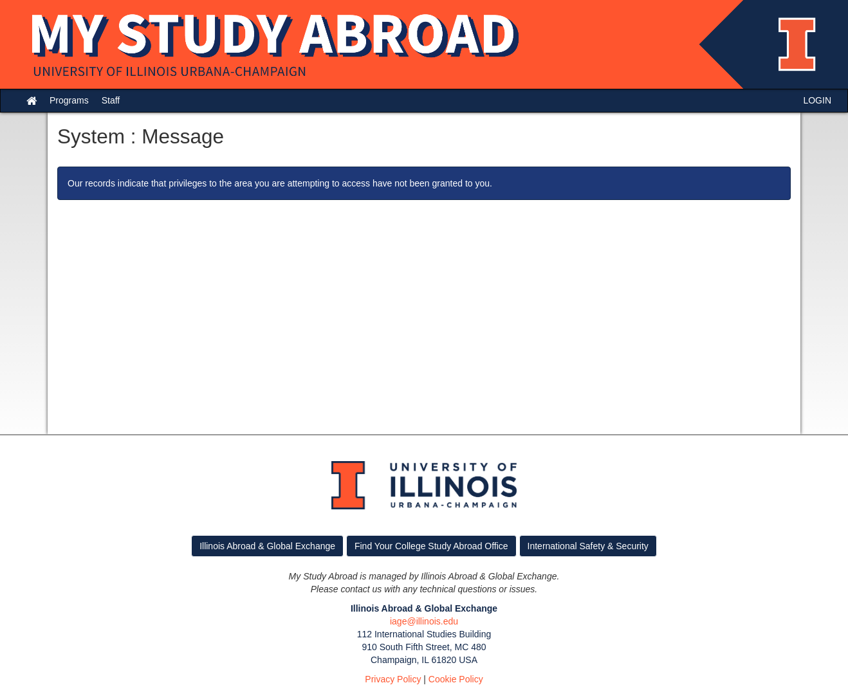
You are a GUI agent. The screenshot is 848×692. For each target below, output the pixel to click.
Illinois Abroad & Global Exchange (267, 546)
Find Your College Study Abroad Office (431, 546)
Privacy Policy (393, 679)
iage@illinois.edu (424, 621)
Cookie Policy (456, 679)
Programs (69, 100)
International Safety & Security (588, 546)
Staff (111, 100)
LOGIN (817, 100)
